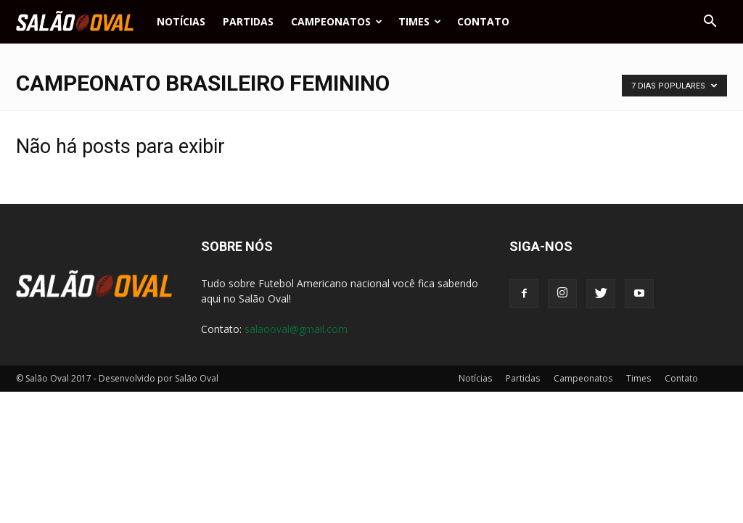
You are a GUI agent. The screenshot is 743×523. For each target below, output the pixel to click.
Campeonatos (336, 21)
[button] (709, 21)
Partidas (248, 21)
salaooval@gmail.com (296, 329)
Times (419, 21)
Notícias (181, 21)
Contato (483, 21)
